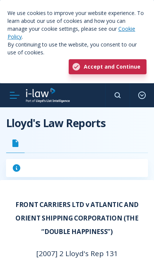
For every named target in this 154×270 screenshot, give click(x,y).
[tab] (15, 143)
